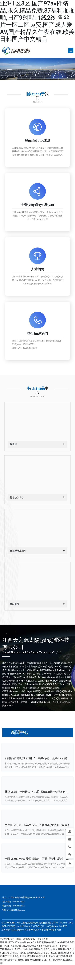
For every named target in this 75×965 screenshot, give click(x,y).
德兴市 (10, 949)
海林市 (52, 956)
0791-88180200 (19, 902)
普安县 (13, 959)
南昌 (58, 929)
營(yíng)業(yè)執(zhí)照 (33, 926)
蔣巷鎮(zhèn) (16, 497)
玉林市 (47, 959)
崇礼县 (32, 949)
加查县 (64, 959)
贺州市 (44, 956)
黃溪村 (13, 444)
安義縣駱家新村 (18, 550)
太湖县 (46, 949)
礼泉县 (37, 956)
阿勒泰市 (56, 959)
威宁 (58, 956)
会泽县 (68, 949)
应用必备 (31, 953)
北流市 (23, 956)
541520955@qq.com (27, 348)
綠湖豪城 (14, 604)
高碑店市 (67, 953)
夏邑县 (61, 949)
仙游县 (21, 959)
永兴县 (15, 956)
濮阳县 (40, 959)
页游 (60, 953)
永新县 (18, 949)
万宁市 (8, 956)
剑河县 (33, 959)
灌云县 (30, 956)
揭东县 (23, 953)
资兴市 (54, 949)
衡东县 (15, 953)
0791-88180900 (19, 906)
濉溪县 (6, 959)
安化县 (8, 953)
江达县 (25, 949)
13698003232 (29, 344)
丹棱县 (39, 953)
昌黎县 (46, 953)
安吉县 (54, 953)
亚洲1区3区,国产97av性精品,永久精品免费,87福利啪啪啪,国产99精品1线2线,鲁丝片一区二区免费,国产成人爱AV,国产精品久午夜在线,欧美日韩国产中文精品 (37, 21)
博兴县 (39, 949)
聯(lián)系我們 (37, 333)
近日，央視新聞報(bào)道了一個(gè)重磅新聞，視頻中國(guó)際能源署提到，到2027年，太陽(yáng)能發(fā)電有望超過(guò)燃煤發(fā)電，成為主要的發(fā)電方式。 (37, 833)
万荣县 (64, 956)
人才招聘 (37, 269)
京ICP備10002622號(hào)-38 (13, 930)
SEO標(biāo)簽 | (15, 926)
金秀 (27, 959)
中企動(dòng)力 (49, 929)
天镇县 (3, 949)
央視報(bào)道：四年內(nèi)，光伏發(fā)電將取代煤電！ (37, 825)
